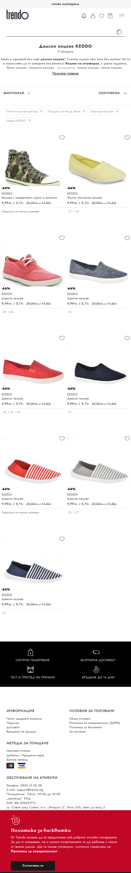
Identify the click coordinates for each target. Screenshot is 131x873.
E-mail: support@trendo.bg (24, 789)
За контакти (77, 731)
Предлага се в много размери (20, 211)
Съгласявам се (32, 865)
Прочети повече (65, 73)
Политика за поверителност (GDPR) (94, 723)
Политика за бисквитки (85, 727)
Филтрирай (17, 93)
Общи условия (79, 718)
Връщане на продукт (21, 731)
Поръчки (12, 723)
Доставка (12, 727)
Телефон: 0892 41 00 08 (24, 785)
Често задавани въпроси (24, 718)
